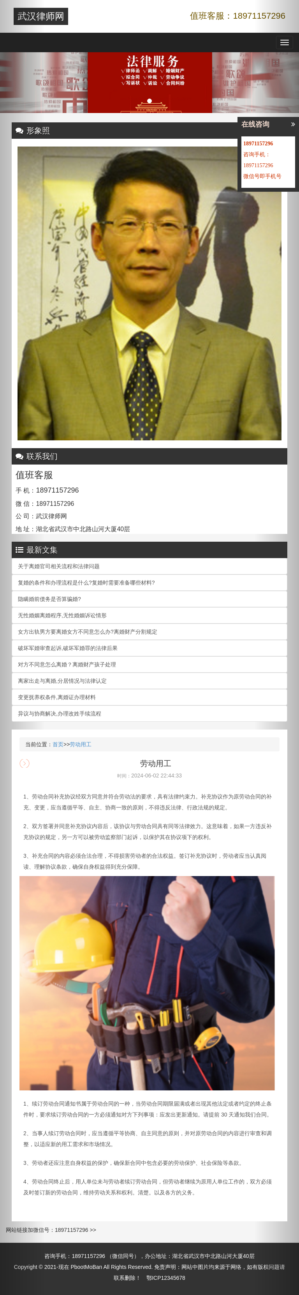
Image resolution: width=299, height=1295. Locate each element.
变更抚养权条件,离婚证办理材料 (57, 697)
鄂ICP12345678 (165, 1278)
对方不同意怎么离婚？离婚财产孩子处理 (67, 664)
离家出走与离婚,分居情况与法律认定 (62, 681)
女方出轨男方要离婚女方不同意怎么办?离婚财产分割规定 (87, 632)
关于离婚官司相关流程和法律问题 (59, 566)
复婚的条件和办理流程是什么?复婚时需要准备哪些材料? (86, 582)
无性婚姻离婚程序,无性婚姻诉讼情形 (62, 615)
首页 (58, 744)
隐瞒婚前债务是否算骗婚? (49, 599)
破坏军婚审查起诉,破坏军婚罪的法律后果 (68, 648)
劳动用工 (80, 744)
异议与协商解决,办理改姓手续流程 (59, 713)
